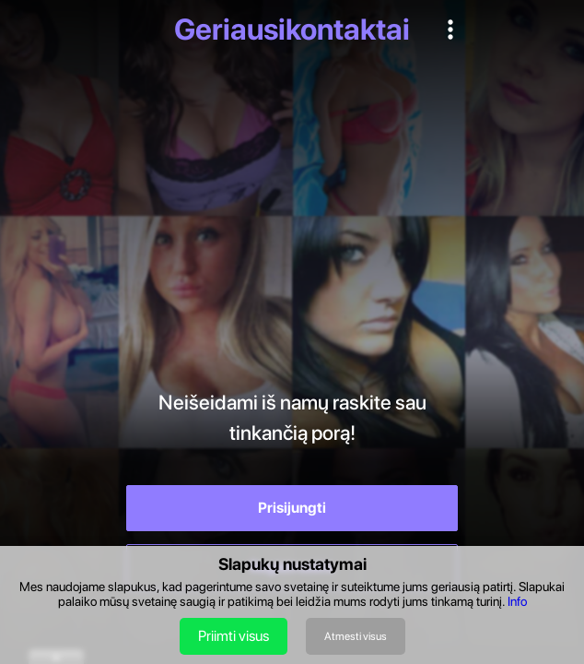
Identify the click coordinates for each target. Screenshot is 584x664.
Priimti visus (233, 636)
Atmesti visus (355, 636)
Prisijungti (292, 507)
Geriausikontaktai (292, 29)
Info (517, 601)
